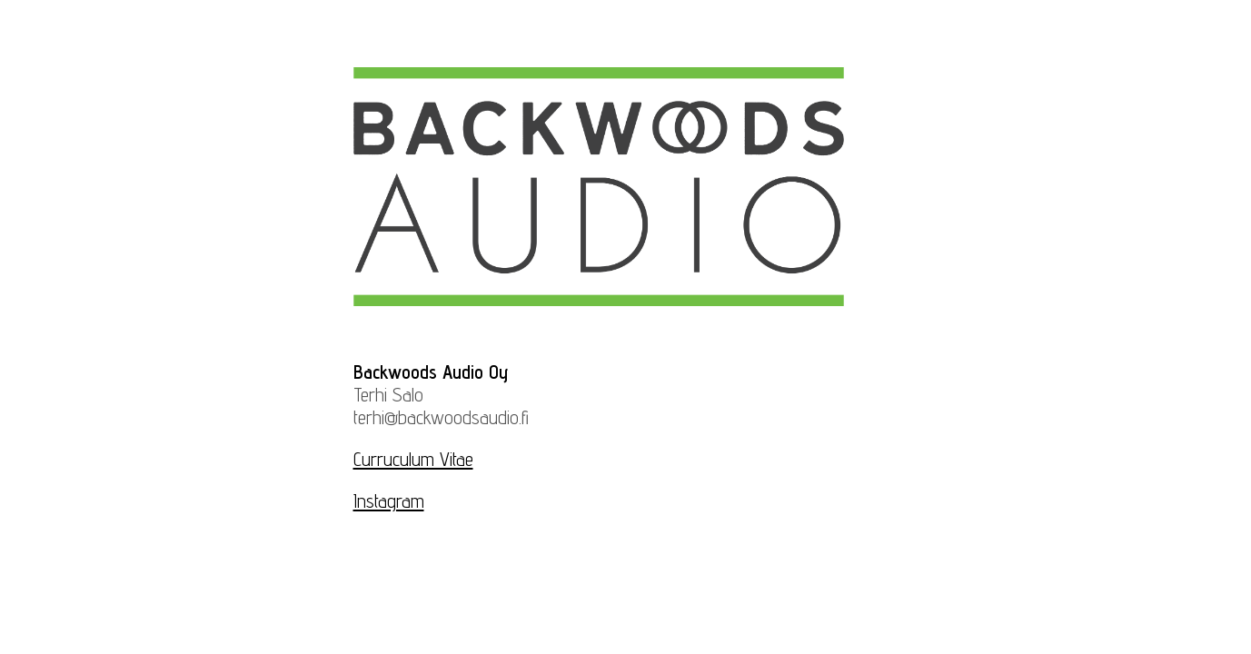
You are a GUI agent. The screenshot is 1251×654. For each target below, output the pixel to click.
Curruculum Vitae (413, 459)
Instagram (388, 501)
